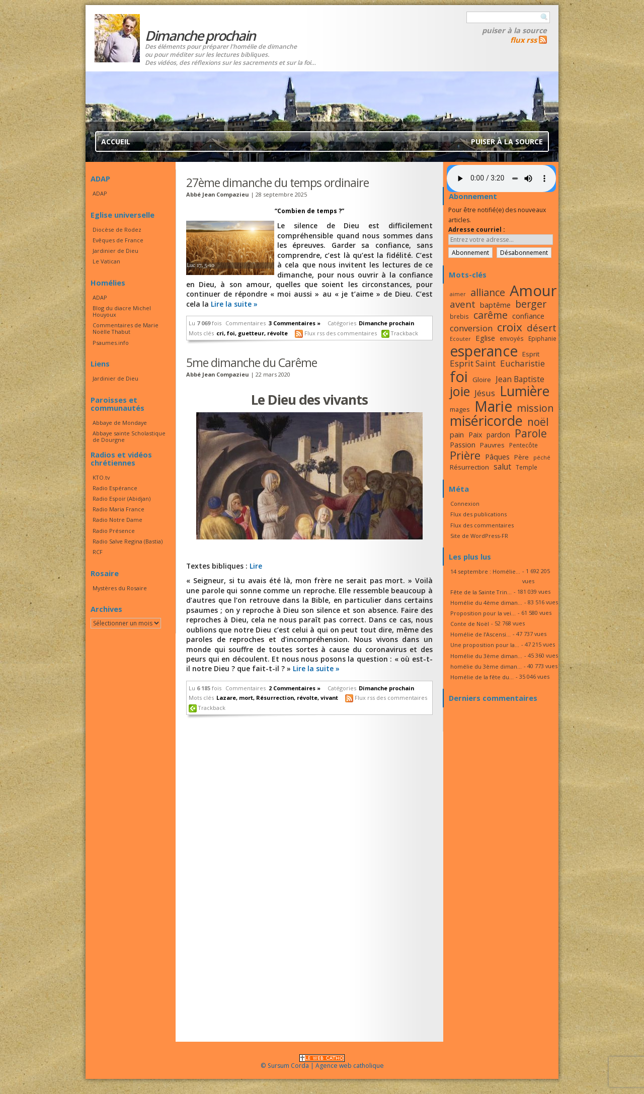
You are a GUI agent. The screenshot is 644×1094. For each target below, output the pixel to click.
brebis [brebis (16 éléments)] (459, 316)
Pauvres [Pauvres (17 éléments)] (492, 444)
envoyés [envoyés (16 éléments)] (512, 338)
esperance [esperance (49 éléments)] (484, 350)
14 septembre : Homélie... (485, 571)
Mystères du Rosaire (120, 588)
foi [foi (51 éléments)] (459, 376)
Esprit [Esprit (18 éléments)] (530, 353)
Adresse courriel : (476, 229)
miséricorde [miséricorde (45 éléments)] (486, 420)
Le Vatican (106, 261)
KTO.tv (101, 477)
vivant (329, 697)
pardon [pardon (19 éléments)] (498, 434)
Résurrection (275, 697)
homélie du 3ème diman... (486, 666)
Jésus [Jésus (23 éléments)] (484, 393)
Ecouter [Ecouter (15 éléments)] (460, 338)
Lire (256, 566)
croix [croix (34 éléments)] (509, 327)
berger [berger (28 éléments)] (530, 304)
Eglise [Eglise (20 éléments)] (485, 338)
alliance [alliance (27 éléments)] (487, 292)
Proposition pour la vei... (483, 613)
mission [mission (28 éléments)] (535, 408)
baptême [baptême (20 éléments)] (495, 305)
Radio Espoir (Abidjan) (121, 498)
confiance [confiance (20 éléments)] (528, 316)
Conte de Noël (469, 623)
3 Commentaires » (294, 323)
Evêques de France (118, 240)
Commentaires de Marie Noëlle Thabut (125, 328)
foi (231, 333)
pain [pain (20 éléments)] (457, 434)
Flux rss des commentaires (340, 333)
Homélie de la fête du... (482, 677)
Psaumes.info (111, 342)
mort (246, 697)
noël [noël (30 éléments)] (538, 422)
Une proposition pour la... (484, 645)
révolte (277, 333)
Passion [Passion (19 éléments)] (462, 444)
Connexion (464, 503)
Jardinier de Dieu (115, 250)
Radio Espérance (115, 488)
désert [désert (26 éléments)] (541, 327)
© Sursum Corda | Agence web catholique (322, 1062)
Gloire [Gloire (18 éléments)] (481, 379)
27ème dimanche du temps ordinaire (277, 182)
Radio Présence (114, 530)
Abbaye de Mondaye (120, 422)
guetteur (251, 333)
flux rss (523, 40)
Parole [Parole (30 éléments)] (531, 433)
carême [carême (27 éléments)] (490, 315)
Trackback (404, 333)
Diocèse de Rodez (117, 229)
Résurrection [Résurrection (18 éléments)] (469, 467)
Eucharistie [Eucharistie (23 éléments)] (522, 363)
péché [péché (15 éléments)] (541, 457)
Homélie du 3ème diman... (486, 656)
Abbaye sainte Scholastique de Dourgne (129, 436)
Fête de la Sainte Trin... (481, 592)
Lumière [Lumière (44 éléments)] (524, 391)
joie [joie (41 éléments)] (460, 391)
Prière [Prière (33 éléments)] (465, 455)
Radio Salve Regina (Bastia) (128, 541)
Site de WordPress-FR (479, 535)
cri (220, 333)
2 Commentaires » (294, 688)
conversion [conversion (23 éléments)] (471, 328)
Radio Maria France (118, 509)
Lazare (226, 697)
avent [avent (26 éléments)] (462, 304)
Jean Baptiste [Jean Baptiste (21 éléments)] (520, 379)
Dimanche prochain (386, 323)
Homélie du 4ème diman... (486, 602)
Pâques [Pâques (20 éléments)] (497, 456)
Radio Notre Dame (117, 519)
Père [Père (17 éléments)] (521, 457)
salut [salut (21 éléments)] (502, 466)
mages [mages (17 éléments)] (460, 409)
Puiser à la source (514, 30)
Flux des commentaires (482, 525)
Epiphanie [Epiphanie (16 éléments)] (542, 338)
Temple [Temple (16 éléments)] (526, 467)
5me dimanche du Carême (251, 362)
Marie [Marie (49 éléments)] (493, 406)
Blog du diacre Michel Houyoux (122, 311)
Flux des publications (478, 514)
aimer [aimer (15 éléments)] (458, 294)
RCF (98, 552)
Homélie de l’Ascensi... (480, 634)
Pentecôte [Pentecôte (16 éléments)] (523, 445)
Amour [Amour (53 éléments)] (533, 291)
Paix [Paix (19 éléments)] (475, 434)
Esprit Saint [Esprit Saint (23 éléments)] (473, 363)
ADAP (100, 193)
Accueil (115, 141)
